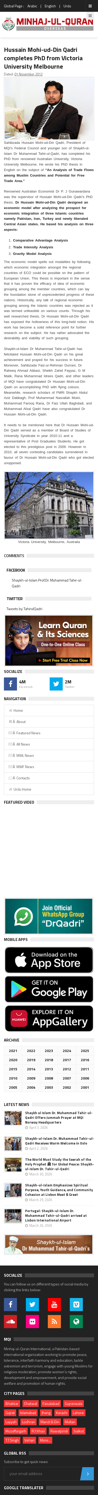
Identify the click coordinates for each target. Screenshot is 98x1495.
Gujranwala (73, 1403)
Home (15, 710)
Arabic (32, 6)
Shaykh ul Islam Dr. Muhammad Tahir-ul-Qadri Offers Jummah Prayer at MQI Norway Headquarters (59, 1117)
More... (45, 1440)
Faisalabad (51, 1403)
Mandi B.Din (50, 1422)
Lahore (78, 1412)
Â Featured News (24, 733)
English (50, 6)
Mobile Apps (16, 940)
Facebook (16, 570)
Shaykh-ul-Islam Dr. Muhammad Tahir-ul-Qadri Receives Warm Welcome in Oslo (59, 1141)
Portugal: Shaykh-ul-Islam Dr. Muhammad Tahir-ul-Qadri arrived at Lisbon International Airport (56, 1215)
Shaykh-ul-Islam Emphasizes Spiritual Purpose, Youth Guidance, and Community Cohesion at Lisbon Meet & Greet (59, 1190)
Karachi (61, 1412)
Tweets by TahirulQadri (24, 608)
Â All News (19, 744)
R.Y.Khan (38, 1431)
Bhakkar (12, 1403)
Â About (17, 721)
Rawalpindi (59, 1431)
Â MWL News (21, 755)
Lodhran (28, 1422)
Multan (70, 1422)
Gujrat (10, 1412)
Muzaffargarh (15, 1431)
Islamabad (28, 1412)
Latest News (16, 1105)
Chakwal (30, 1403)
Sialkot (78, 1431)
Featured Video (19, 802)
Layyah (10, 1422)
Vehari (29, 1440)
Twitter (14, 598)
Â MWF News (21, 766)
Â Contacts (19, 778)
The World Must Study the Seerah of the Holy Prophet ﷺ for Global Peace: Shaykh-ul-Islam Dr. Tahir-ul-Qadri (59, 1164)
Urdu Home (19, 789)
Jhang (46, 1412)
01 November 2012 (28, 74)
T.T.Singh (12, 1440)
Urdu (67, 6)
